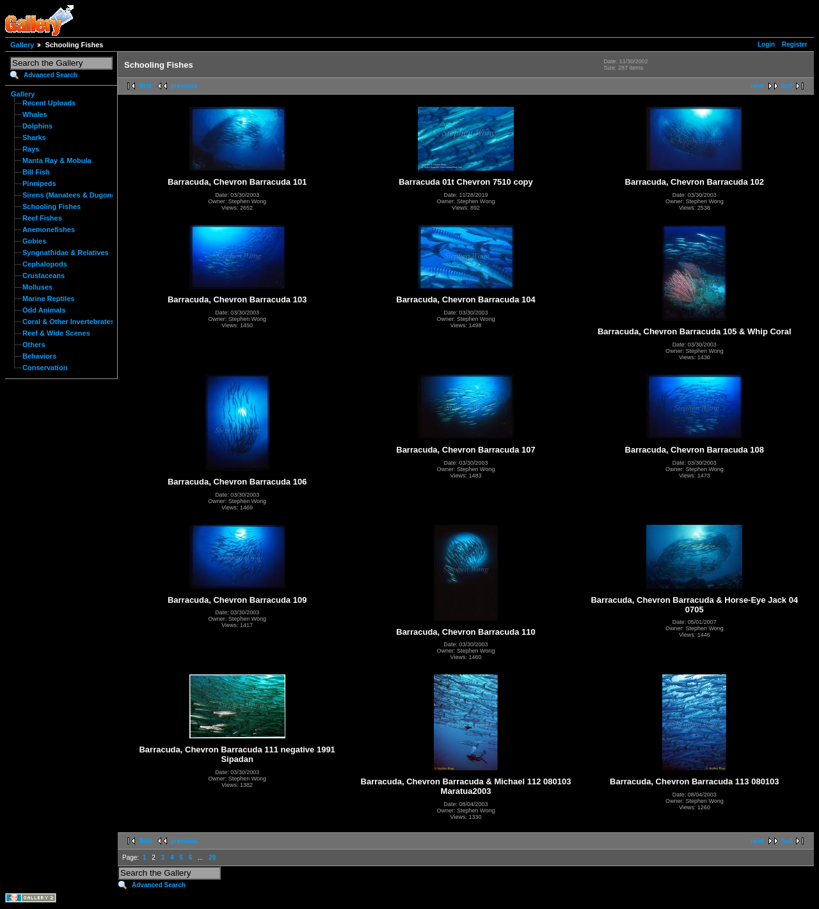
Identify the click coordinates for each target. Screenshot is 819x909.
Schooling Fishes (51, 206)
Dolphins (37, 126)
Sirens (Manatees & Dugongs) (72, 195)
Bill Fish (36, 172)
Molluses (37, 287)
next (757, 85)
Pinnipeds (39, 183)
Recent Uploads (49, 103)
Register (794, 44)
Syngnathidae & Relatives (65, 252)
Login (766, 44)
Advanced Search (50, 75)
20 (212, 857)
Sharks (34, 137)
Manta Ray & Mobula (56, 160)
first (145, 85)
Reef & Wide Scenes (56, 333)
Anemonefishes (48, 229)
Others (33, 344)
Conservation (44, 367)
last (786, 85)
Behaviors (39, 356)
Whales (34, 114)
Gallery (22, 45)
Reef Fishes (42, 218)
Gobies (34, 241)
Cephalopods (44, 264)
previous (184, 85)
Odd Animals (44, 310)
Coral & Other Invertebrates (68, 321)
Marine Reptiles (48, 298)
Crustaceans (43, 275)
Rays (30, 149)
